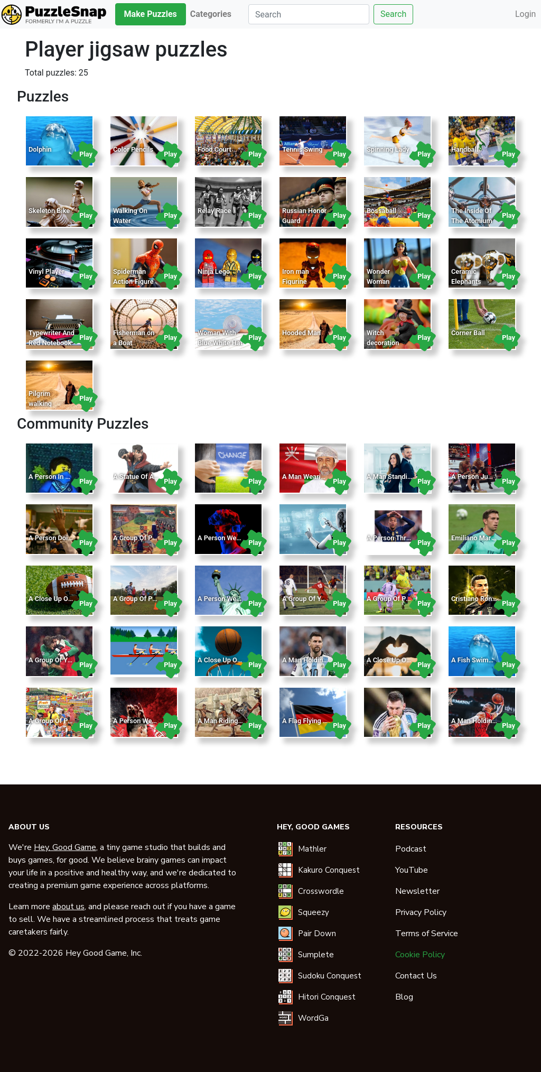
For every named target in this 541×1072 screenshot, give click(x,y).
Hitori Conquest (327, 997)
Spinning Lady (388, 149)
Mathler (312, 849)
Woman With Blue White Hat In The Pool (220, 343)
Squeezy (313, 912)
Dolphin (40, 149)
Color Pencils (133, 149)
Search (393, 14)
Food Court (214, 149)
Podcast (410, 849)
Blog (404, 997)
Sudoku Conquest (329, 976)
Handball (464, 149)
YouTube (411, 870)
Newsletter (417, 891)
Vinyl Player (46, 271)
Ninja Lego (214, 271)
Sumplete (316, 954)
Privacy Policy (420, 912)
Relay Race (214, 211)
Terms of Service (426, 933)
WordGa (313, 1018)
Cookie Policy (420, 954)
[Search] (308, 14)
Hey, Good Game (65, 847)
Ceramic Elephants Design (466, 281)
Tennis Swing (302, 149)
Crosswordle (321, 891)
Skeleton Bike (49, 211)
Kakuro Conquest (329, 870)
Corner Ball (468, 333)
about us (68, 906)
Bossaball (381, 211)
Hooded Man (301, 333)
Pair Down (317, 933)
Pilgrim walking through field (48, 404)
